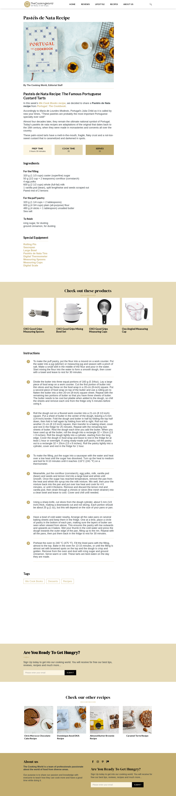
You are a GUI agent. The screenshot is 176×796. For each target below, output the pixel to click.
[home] (44, 4)
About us (128, 4)
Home (72, 4)
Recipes (114, 4)
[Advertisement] (135, 56)
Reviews (85, 4)
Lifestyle (100, 4)
